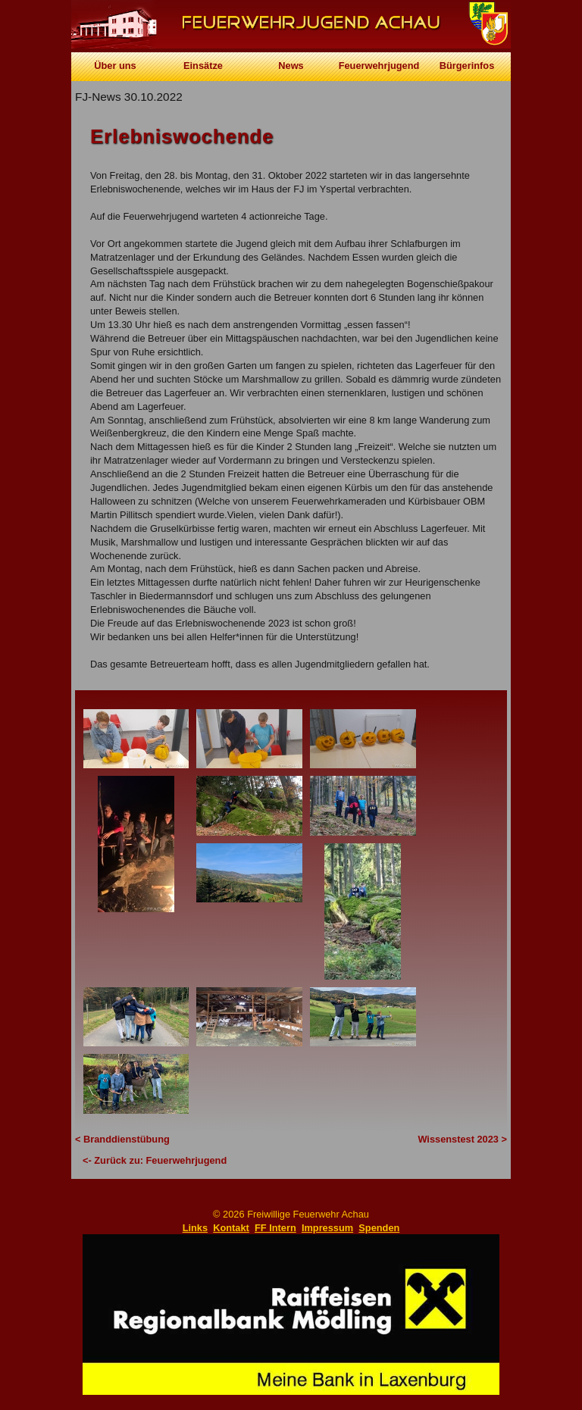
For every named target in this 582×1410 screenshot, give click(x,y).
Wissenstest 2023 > (462, 1139)
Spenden (378, 1227)
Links (195, 1227)
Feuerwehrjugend (379, 65)
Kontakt (231, 1227)
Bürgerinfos (467, 65)
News (290, 65)
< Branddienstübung (122, 1139)
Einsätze (203, 65)
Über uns (115, 65)
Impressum (327, 1227)
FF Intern (275, 1227)
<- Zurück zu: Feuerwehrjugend (155, 1160)
